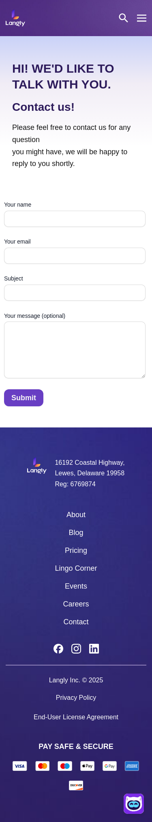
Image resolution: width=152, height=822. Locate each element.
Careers (76, 604)
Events (76, 586)
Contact (75, 622)
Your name (75, 214)
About (76, 515)
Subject (75, 288)
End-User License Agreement (76, 717)
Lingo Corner (76, 568)
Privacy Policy (76, 697)
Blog (76, 533)
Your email (75, 251)
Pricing (76, 550)
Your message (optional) (75, 347)
